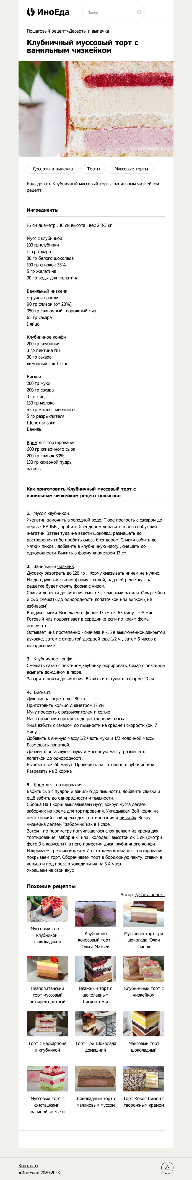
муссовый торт (94, 183)
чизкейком (148, 183)
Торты (93, 169)
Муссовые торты (131, 169)
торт (55, 857)
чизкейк (59, 291)
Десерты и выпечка (53, 169)
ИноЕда (48, 11)
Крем (32, 442)
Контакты (28, 1165)
